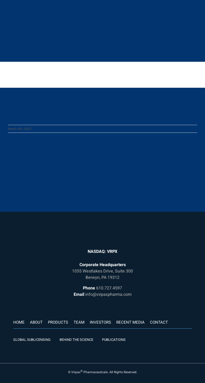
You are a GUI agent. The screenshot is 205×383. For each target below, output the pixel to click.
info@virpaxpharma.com (108, 294)
